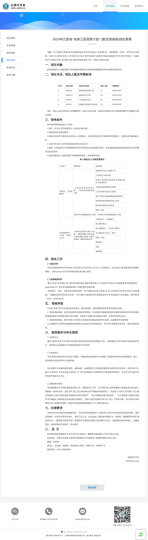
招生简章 (11, 60)
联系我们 (139, 6)
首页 (96, 6)
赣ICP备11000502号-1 (54, 535)
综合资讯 (11, 38)
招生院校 (11, 53)
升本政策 (11, 45)
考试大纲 (11, 75)
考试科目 (11, 67)
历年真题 (124, 6)
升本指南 (110, 6)
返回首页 (92, 487)
